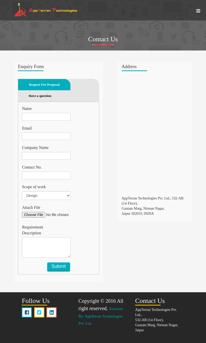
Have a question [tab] (40, 96)
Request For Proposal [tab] (44, 84)
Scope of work (34, 187)
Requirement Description (32, 230)
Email (27, 128)
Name (27, 108)
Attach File (31, 207)
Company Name (35, 147)
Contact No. (32, 167)
